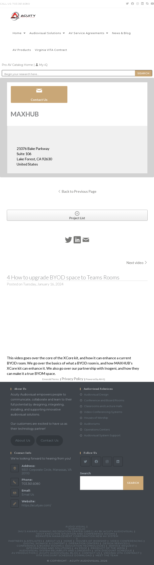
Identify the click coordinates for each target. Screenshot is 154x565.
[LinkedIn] (118, 461)
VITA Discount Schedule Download (64, 555)
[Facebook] (96, 461)
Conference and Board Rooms (104, 400)
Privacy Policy (72, 378)
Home (68, 540)
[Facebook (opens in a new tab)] (132, 4)
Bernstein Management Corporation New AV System (77, 536)
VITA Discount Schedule (113, 550)
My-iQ (41, 65)
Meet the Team (107, 555)
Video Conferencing (126, 540)
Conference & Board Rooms (39, 545)
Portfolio (77, 528)
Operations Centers (97, 429)
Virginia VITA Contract (122, 552)
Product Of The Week (108, 548)
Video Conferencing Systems (103, 411)
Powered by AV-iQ (95, 379)
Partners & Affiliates (25, 540)
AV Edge (81, 548)
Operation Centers (84, 543)
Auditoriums (92, 423)
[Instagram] (107, 461)
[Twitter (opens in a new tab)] (127, 4)
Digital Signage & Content (44, 543)
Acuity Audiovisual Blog (58, 552)
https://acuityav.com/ (36, 505)
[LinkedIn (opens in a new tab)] (142, 4)
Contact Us (49, 440)
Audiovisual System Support (102, 435)
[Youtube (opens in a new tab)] (152, 4)
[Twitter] (85, 461)
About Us (22, 440)
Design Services (115, 543)
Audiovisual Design (96, 394)
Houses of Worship (96, 417)
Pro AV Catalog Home (18, 65)
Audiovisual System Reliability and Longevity (55, 550)
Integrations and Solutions (48, 548)
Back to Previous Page (77, 191)
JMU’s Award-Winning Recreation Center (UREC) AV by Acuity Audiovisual (75, 531)
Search (85, 473)
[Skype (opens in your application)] (147, 4)
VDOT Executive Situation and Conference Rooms (75, 533)
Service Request (122, 545)
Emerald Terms (50, 379)
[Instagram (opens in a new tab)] (137, 4)
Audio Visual (76, 526)
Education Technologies (85, 545)
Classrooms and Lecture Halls (103, 406)
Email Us (28, 494)
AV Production (24, 552)
